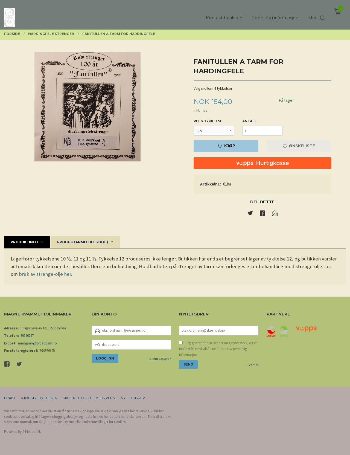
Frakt (10, 398)
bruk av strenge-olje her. (45, 274)
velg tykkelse (208, 121)
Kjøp (226, 145)
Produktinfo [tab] (24, 242)
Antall (249, 121)
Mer (312, 13)
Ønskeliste (299, 145)
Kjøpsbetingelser (39, 398)
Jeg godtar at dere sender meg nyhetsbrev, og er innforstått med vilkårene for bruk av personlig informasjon (218, 349)
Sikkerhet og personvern (89, 398)
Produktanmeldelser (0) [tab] (82, 242)
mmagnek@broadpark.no (37, 343)
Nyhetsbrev (133, 398)
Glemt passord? (160, 359)
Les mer (252, 365)
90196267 (27, 335)
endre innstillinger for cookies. (104, 421)
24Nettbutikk (31, 431)
